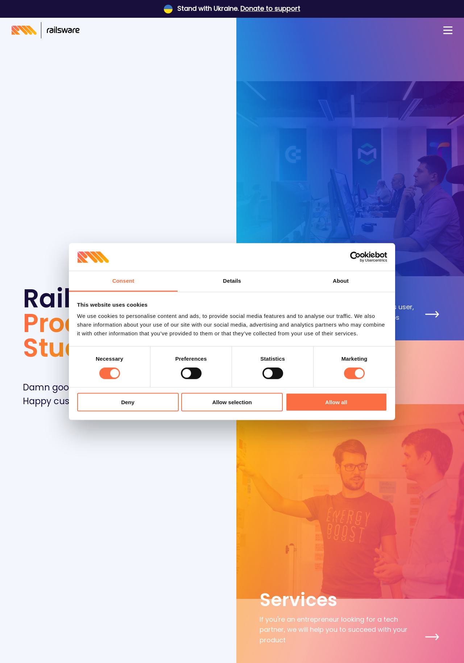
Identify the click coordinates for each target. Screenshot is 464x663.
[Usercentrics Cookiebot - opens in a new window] (355, 257)
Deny (127, 402)
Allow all (336, 402)
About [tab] (341, 281)
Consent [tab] (123, 281)
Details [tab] (232, 281)
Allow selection (232, 402)
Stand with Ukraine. (232, 8)
